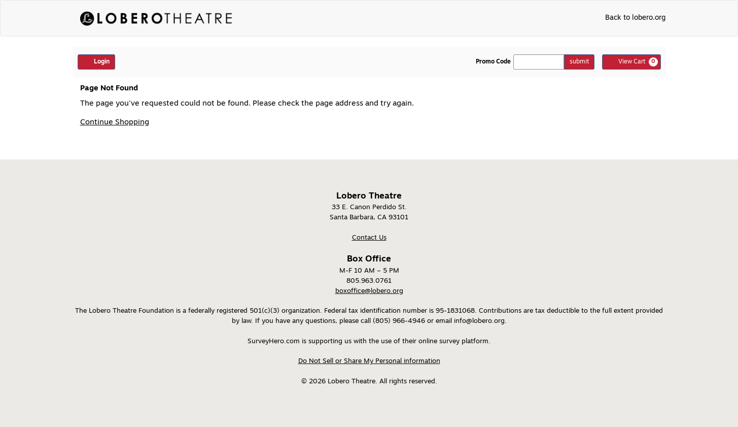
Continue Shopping (114, 122)
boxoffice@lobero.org (369, 291)
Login (96, 61)
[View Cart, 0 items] (631, 62)
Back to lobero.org (635, 18)
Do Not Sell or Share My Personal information (369, 361)
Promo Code (493, 62)
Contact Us (369, 238)
